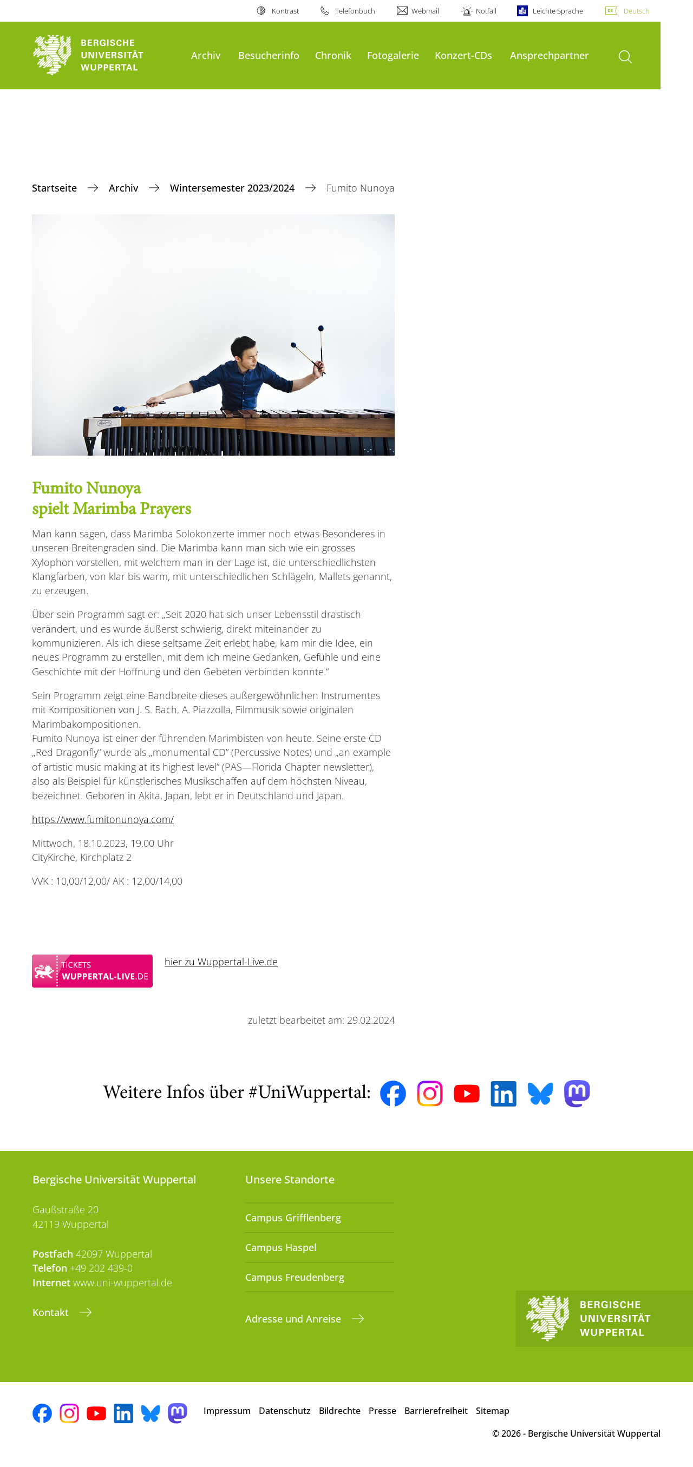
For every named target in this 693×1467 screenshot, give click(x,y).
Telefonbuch (355, 11)
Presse (382, 1411)
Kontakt (51, 1312)
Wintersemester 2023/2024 (233, 187)
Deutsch (637, 11)
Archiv (205, 55)
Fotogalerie (393, 55)
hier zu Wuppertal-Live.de (221, 961)
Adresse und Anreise (294, 1318)
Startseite (56, 187)
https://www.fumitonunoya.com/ (103, 819)
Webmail (425, 11)
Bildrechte (340, 1411)
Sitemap (492, 1411)
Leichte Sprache (558, 11)
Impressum (227, 1411)
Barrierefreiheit (436, 1411)
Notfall (486, 11)
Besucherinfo (268, 55)
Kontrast (285, 11)
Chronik (333, 55)
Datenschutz (285, 1411)
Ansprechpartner (549, 55)
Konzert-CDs (463, 55)
